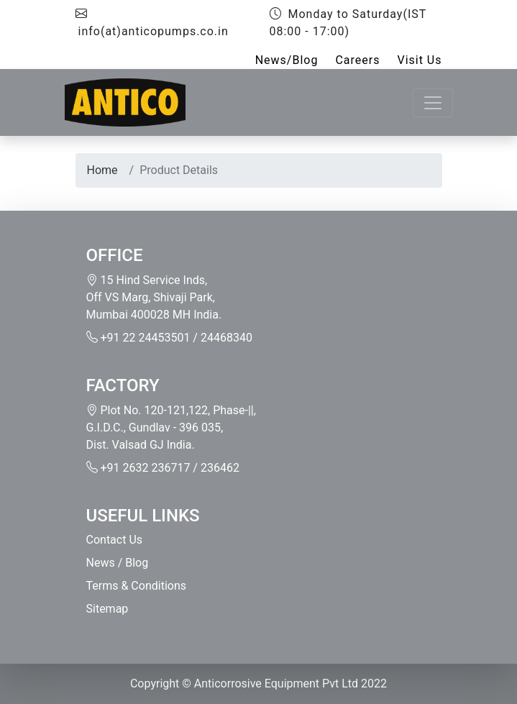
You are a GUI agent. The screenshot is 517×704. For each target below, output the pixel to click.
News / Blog (117, 563)
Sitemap (107, 609)
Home (102, 170)
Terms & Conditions (136, 586)
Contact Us (114, 540)
